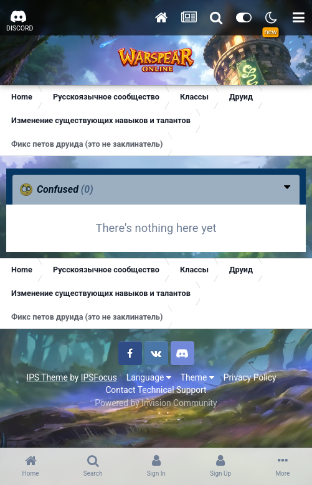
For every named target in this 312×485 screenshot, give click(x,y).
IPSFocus (99, 377)
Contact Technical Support (155, 390)
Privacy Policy (250, 377)
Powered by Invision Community (156, 403)
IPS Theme (46, 377)
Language (148, 377)
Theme (197, 377)
